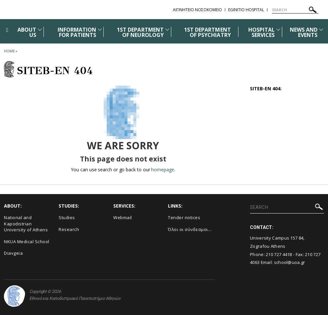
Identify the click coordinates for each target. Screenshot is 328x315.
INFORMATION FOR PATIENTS (77, 32)
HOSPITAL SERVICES (261, 32)
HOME (9, 50)
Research (69, 229)
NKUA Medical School (26, 241)
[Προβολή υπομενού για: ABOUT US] (39, 29)
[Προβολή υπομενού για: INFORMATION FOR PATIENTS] (99, 29)
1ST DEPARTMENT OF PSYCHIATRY (207, 32)
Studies (67, 217)
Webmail (122, 217)
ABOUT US (26, 32)
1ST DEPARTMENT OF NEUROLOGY (140, 32)
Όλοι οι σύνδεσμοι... (189, 229)
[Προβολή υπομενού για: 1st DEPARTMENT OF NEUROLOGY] (167, 29)
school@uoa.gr (289, 262)
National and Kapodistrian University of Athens (26, 224)
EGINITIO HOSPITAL (246, 10)
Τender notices (184, 217)
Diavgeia (13, 253)
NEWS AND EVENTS (303, 32)
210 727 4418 (279, 254)
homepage (162, 169)
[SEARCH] (295, 10)
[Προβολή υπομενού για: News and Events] (321, 29)
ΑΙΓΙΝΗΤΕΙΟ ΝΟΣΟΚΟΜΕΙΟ (197, 10)
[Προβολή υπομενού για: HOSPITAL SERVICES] (278, 29)
